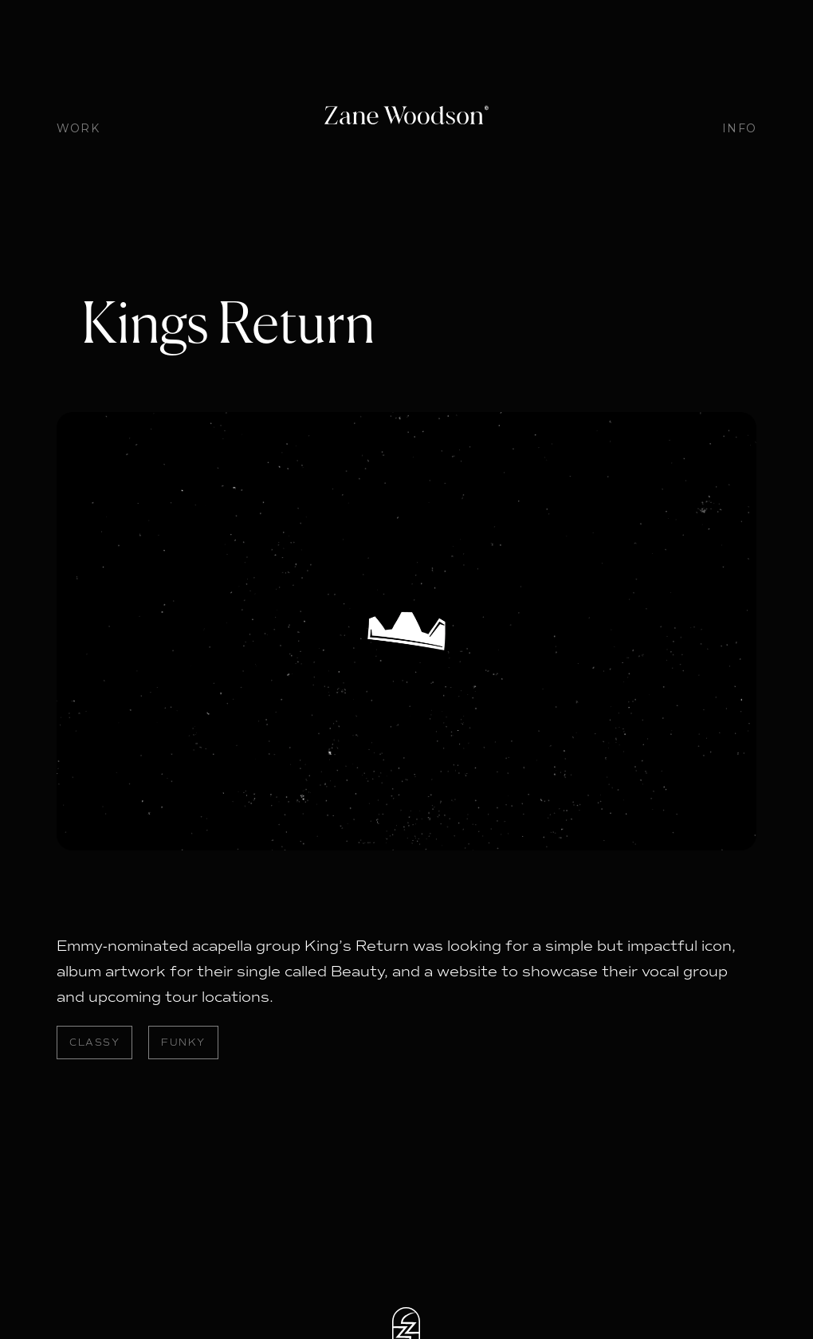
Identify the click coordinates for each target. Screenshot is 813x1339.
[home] (406, 117)
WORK (78, 128)
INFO (739, 128)
